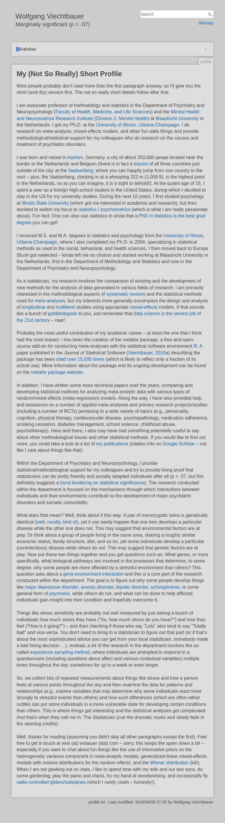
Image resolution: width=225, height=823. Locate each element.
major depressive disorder (51, 587)
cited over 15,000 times (80, 359)
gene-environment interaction (93, 574)
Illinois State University (45, 203)
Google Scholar (179, 443)
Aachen (75, 157)
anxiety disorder (97, 587)
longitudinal (33, 307)
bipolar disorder (132, 587)
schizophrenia (165, 587)
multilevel (65, 307)
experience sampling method (60, 652)
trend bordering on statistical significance (102, 482)
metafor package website (57, 372)
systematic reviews (125, 294)
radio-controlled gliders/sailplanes (51, 782)
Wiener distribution (169, 762)
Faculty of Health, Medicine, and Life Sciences (103, 111)
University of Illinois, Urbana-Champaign (137, 124)
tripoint (141, 163)
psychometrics (115, 209)
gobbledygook (62, 313)
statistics (87, 209)
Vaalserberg (80, 170)
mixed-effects (144, 307)
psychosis (59, 593)
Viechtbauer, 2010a (148, 352)
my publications (112, 443)
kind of (70, 521)
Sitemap (205, 23)
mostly (53, 521)
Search (210, 14)
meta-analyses (50, 300)
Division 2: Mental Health (121, 118)
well (40, 521)
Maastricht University (177, 118)
